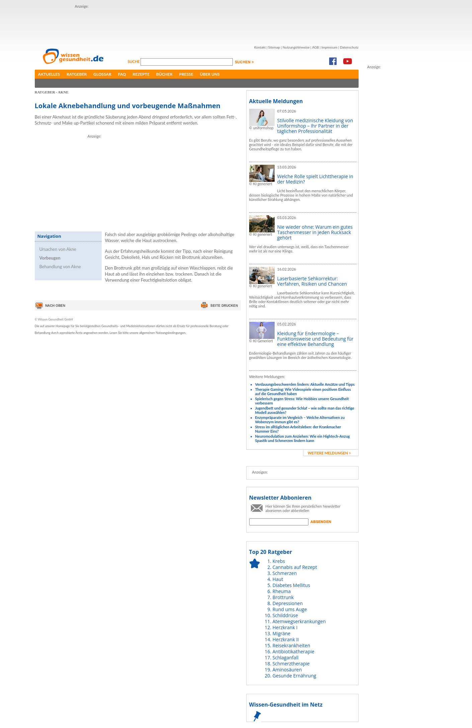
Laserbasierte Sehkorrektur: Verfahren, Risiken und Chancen (312, 281)
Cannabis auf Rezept (295, 567)
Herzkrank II (286, 639)
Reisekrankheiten (291, 645)
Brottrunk (283, 597)
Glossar (102, 74)
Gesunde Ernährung (294, 675)
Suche (134, 61)
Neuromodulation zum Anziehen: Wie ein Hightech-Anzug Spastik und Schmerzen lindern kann (302, 438)
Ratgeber (77, 74)
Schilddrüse (285, 615)
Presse (186, 74)
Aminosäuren (287, 669)
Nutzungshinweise (296, 47)
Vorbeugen (50, 258)
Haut (278, 579)
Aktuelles (49, 74)
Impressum (329, 47)
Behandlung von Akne (60, 266)
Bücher (164, 74)
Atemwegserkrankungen (299, 621)
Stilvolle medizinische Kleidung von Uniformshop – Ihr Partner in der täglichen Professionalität (315, 125)
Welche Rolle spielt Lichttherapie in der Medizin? (315, 179)
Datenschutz (349, 47)
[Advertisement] (196, 24)
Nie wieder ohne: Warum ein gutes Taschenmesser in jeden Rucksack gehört (315, 232)
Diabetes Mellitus (291, 585)
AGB (315, 47)
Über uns (210, 74)
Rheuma (282, 591)
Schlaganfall (286, 657)
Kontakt (260, 47)
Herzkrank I (285, 627)
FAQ (122, 74)
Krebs (279, 561)
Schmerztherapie (291, 663)
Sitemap (274, 47)
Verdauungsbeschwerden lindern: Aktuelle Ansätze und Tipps (305, 384)
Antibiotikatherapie (293, 651)
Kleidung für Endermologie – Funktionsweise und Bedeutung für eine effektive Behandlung (315, 338)
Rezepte (141, 74)
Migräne (282, 633)
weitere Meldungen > (329, 453)
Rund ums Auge (290, 609)
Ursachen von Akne (57, 249)
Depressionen (288, 603)
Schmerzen (285, 573)
